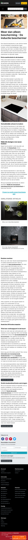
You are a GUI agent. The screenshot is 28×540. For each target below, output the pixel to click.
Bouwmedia (16, 533)
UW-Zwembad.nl (4, 501)
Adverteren (17, 470)
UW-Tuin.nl (3, 495)
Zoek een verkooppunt (7, 380)
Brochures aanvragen (7, 426)
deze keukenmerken (15, 264)
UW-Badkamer (4, 489)
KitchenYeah (12, 148)
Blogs (2, 519)
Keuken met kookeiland (20, 491)
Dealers (2, 521)
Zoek (25, 8)
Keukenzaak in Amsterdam (7, 510)
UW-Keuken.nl (4, 493)
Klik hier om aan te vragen (19, 537)
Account (18, 3)
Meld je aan (14, 452)
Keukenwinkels (4, 523)
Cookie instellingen (5, 484)
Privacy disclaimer (5, 482)
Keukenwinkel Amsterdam (20, 489)
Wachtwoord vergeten (6, 472)
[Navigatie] (3, 9)
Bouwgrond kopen (5, 513)
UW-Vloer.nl (3, 497)
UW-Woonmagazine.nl (6, 499)
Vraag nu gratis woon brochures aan (14, 193)
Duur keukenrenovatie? (6, 512)
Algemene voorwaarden (6, 478)
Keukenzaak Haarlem (19, 497)
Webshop (3, 525)
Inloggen (3, 470)
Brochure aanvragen (6, 461)
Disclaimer (3, 480)
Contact (16, 472)
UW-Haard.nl (4, 491)
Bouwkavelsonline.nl (5, 503)
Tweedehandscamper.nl (6, 508)
